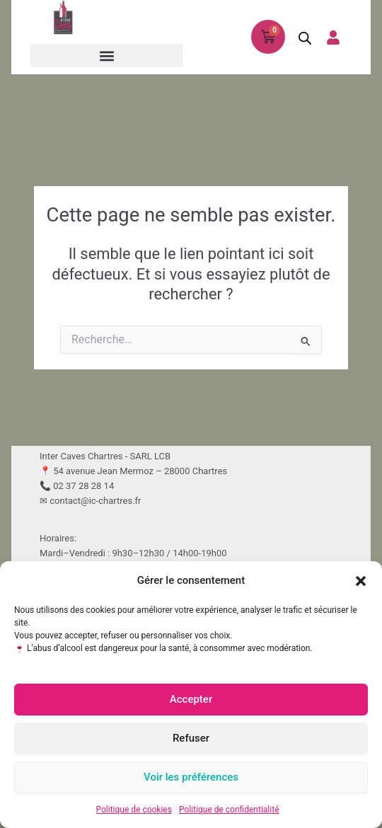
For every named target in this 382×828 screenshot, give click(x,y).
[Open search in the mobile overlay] (301, 37)
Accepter (191, 699)
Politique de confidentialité (229, 810)
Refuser (191, 738)
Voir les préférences (191, 777)
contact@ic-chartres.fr (95, 500)
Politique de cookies (134, 810)
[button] (361, 581)
